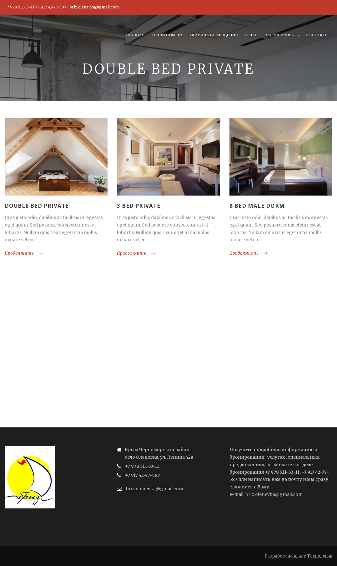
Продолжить (24, 253)
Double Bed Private (37, 205)
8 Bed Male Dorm (257, 205)
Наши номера (167, 35)
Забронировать (282, 35)
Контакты (317, 35)
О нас (251, 35)
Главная (135, 35)
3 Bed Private (138, 205)
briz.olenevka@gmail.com (274, 494)
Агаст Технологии (313, 556)
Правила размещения (214, 35)
